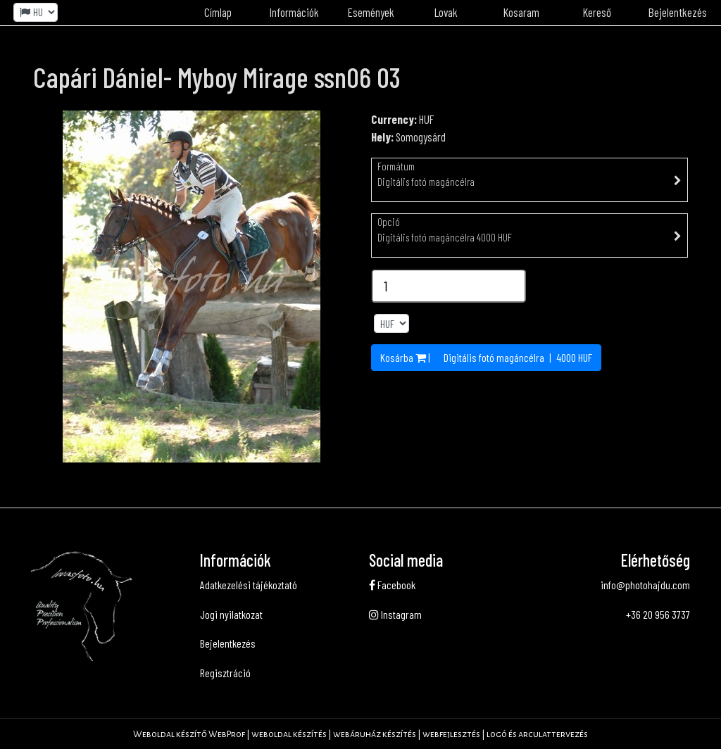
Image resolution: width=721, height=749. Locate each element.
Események (371, 12)
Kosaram (521, 12)
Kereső (597, 12)
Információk (294, 12)
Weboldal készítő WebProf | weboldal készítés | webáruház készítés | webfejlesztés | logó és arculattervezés (360, 734)
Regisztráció (225, 672)
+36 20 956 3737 (658, 614)
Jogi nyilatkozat (231, 614)
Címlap (218, 12)
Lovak (446, 12)
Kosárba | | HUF (486, 357)
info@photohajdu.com (645, 584)
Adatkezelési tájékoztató (248, 584)
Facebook (392, 584)
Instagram (395, 614)
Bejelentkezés (677, 12)
